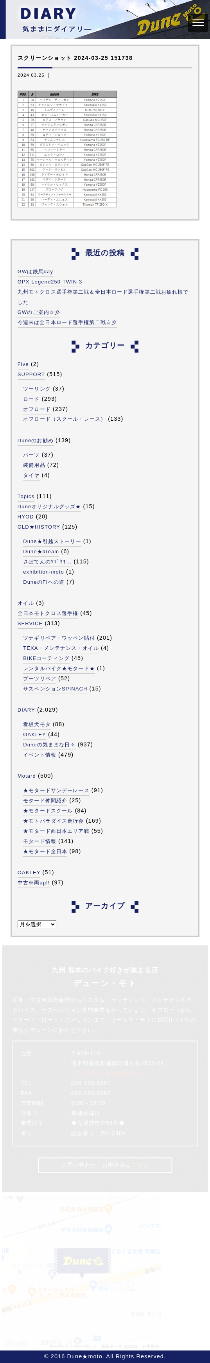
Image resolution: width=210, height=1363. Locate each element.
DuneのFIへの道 (44, 582)
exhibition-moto (43, 572)
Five (23, 364)
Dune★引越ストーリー (52, 541)
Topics (26, 496)
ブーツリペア (39, 679)
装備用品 (34, 465)
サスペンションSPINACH (55, 689)
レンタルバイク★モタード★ (59, 668)
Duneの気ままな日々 (49, 745)
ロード (31, 399)
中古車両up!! (34, 883)
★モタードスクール (48, 811)
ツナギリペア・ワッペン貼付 (59, 638)
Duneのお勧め (36, 440)
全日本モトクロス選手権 (48, 613)
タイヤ (31, 475)
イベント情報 (39, 755)
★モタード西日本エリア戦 (56, 831)
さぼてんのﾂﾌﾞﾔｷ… (47, 562)
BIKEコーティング (46, 658)
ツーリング (37, 389)
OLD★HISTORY (39, 527)
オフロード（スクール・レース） (64, 419)
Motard (27, 776)
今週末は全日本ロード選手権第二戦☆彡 (67, 322)
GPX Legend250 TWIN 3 (50, 282)
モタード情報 (39, 841)
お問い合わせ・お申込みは (104, 1164)
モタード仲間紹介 (45, 800)
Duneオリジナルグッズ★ (49, 506)
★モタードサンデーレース (56, 790)
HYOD (26, 517)
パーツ (31, 455)
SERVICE (30, 623)
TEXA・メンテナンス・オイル (61, 648)
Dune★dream (41, 551)
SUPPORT (31, 374)
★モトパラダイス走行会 (53, 821)
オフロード (37, 409)
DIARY (26, 710)
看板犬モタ (37, 724)
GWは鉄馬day (35, 271)
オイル (26, 603)
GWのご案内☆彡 (39, 312)
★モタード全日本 (45, 851)
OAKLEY (34, 734)
